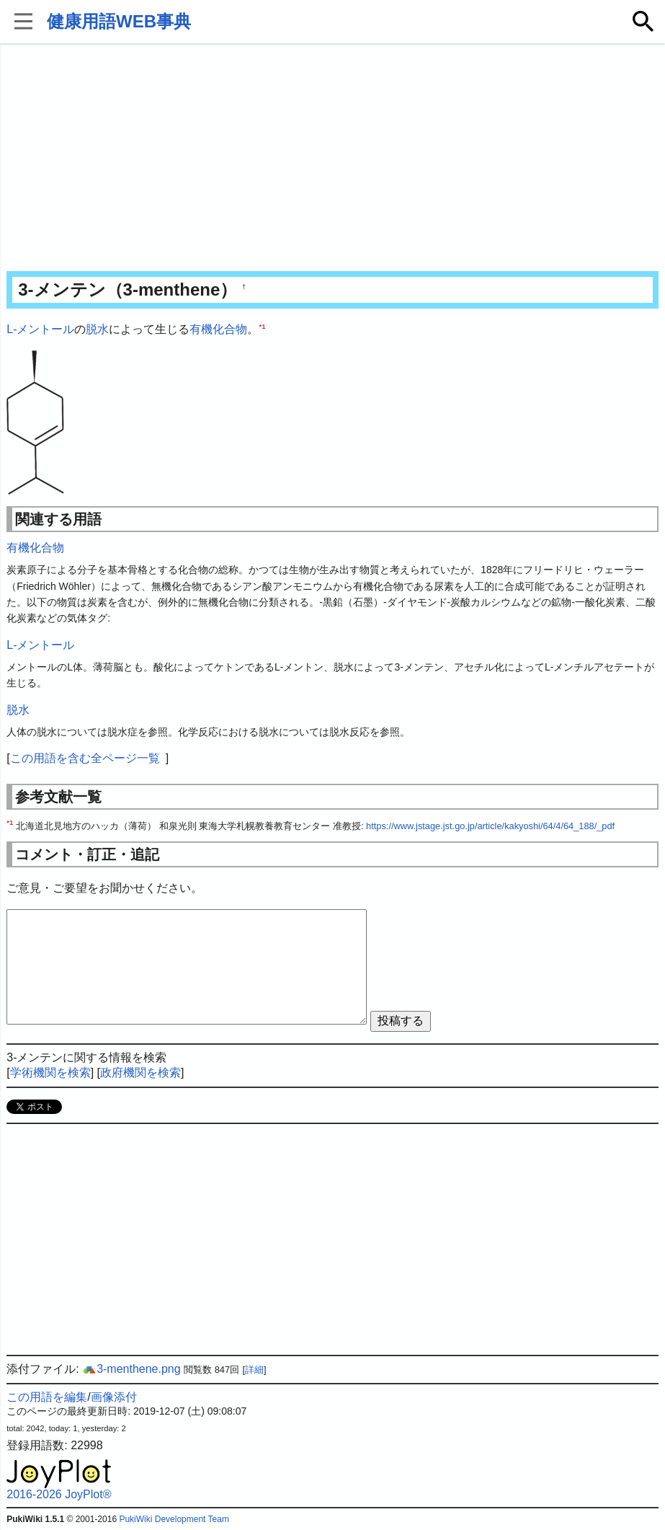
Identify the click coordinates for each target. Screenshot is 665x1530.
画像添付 (114, 1397)
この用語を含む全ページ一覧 (85, 758)
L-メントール (40, 329)
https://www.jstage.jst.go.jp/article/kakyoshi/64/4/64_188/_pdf (490, 826)
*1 (262, 326)
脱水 (97, 329)
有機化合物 (218, 329)
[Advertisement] (332, 159)
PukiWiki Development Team (174, 1519)
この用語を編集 (46, 1397)
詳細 (254, 1369)
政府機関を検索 (140, 1072)
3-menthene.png (131, 1369)
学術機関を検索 (50, 1072)
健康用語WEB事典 (119, 21)
